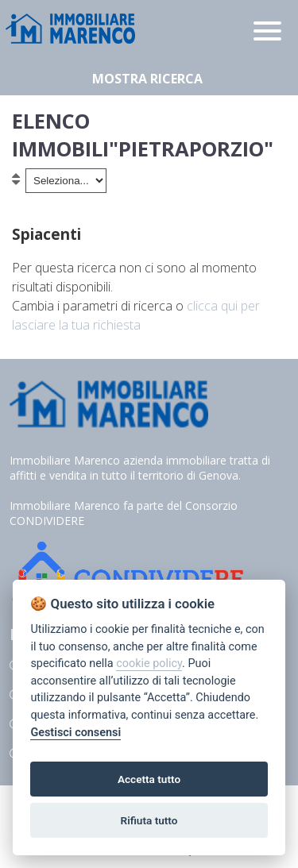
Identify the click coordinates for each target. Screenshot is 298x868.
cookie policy (149, 663)
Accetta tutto (149, 779)
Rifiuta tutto (149, 820)
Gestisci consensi (75, 732)
